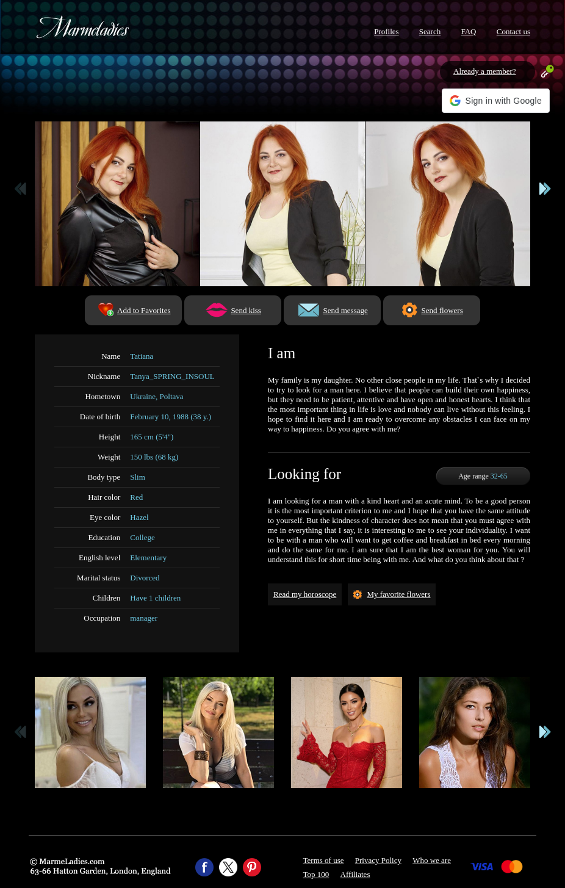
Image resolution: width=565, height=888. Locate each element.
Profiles (386, 31)
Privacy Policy (378, 860)
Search (430, 31)
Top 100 (316, 874)
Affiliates (355, 874)
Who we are (431, 860)
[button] (496, 100)
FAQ (468, 31)
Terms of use (323, 860)
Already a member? (484, 71)
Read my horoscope (304, 594)
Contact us (513, 31)
